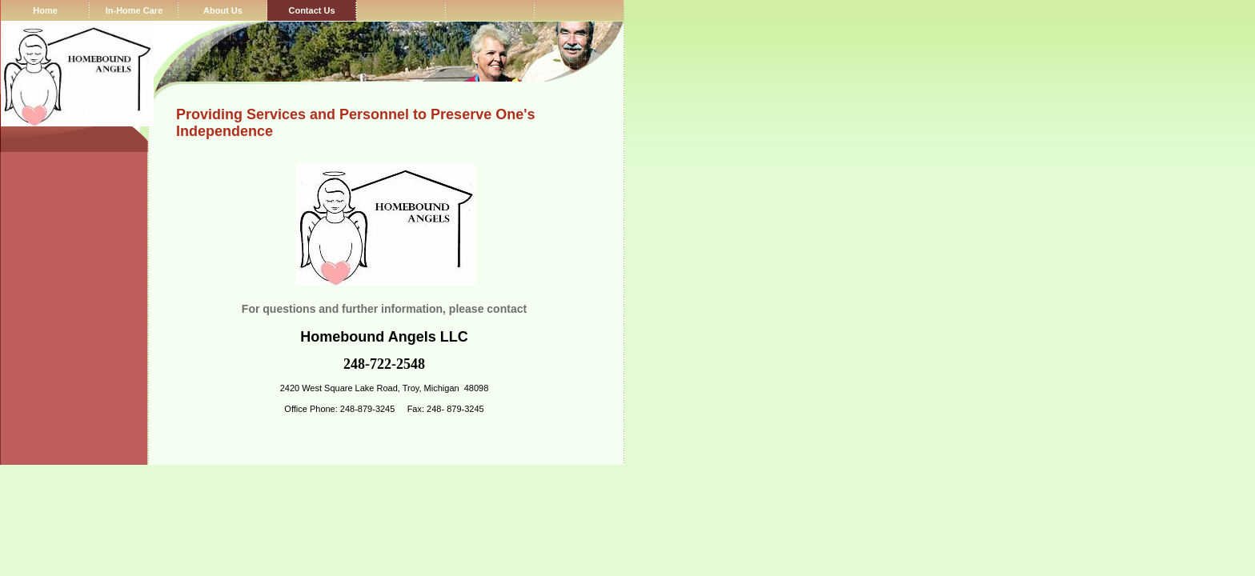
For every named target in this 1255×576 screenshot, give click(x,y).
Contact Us (311, 10)
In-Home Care (134, 10)
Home (45, 10)
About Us (223, 10)
